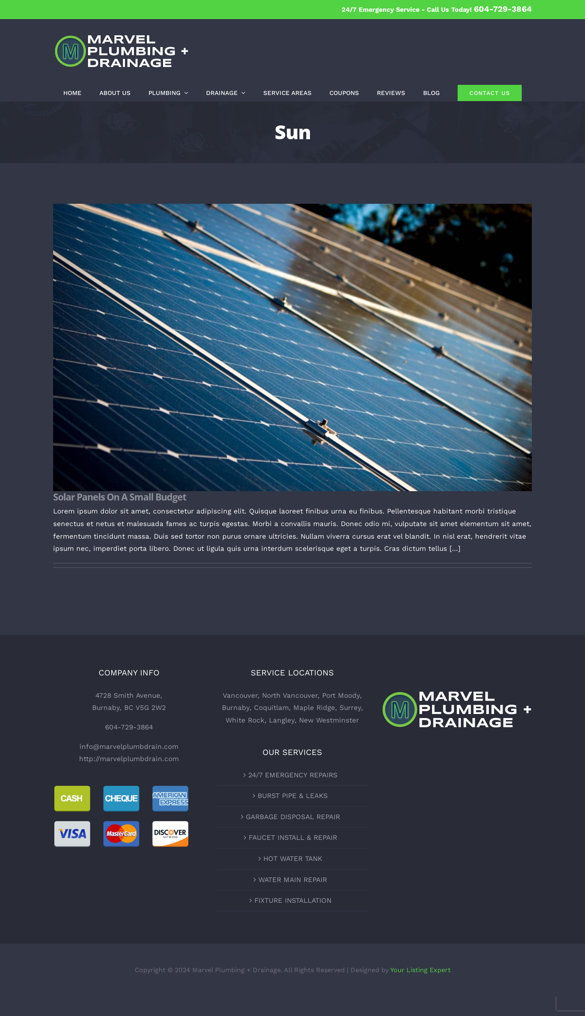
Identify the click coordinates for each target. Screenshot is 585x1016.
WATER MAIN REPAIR (292, 880)
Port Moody (341, 695)
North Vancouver (290, 695)
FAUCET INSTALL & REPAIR (293, 837)
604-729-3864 (129, 727)
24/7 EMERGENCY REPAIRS (293, 775)
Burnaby (235, 707)
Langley (282, 720)
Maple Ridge (314, 707)
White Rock (245, 720)
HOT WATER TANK (292, 858)
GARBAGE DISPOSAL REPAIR (293, 817)
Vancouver (240, 695)
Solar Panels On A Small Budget (119, 496)
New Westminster (329, 720)
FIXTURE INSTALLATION (292, 900)
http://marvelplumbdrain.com (129, 759)
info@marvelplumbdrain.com (129, 746)
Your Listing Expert (420, 970)
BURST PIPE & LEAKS (293, 796)
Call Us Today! (479, 9)
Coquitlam (271, 707)
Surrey (350, 707)
